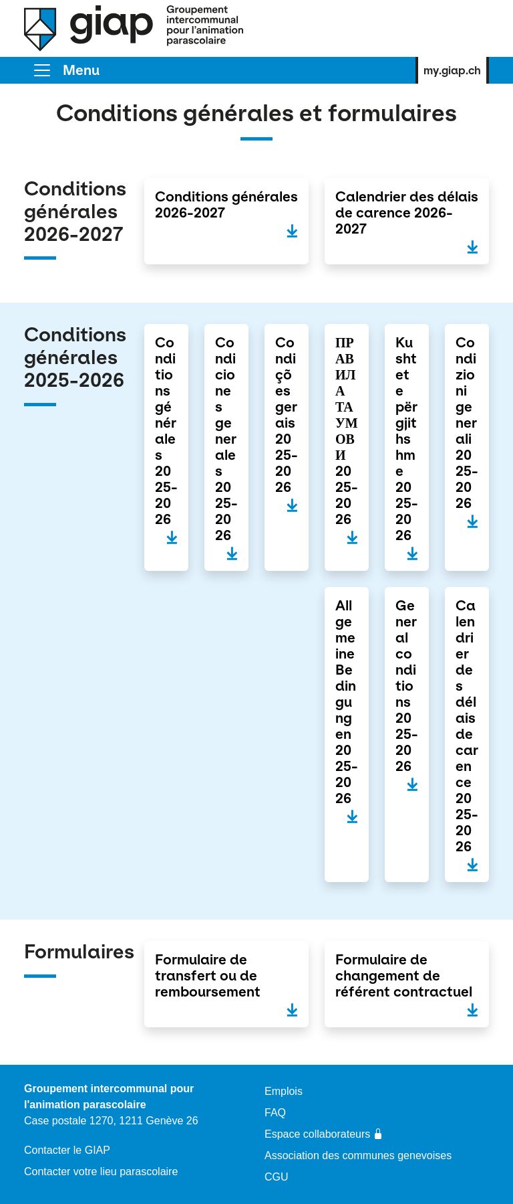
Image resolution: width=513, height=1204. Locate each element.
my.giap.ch (452, 70)
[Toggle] (66, 70)
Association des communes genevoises (358, 1155)
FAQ (275, 1112)
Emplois (284, 1091)
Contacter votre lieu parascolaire (101, 1171)
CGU (277, 1177)
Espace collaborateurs (324, 1134)
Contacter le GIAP (67, 1150)
